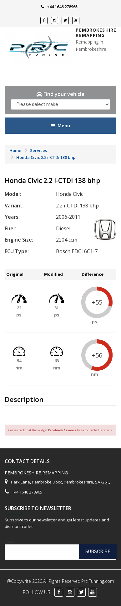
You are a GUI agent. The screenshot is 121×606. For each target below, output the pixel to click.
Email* (60, 550)
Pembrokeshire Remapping (96, 33)
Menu (60, 125)
